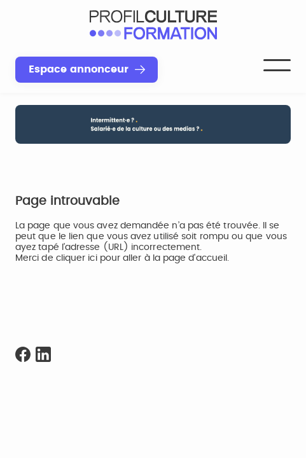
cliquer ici (76, 258)
